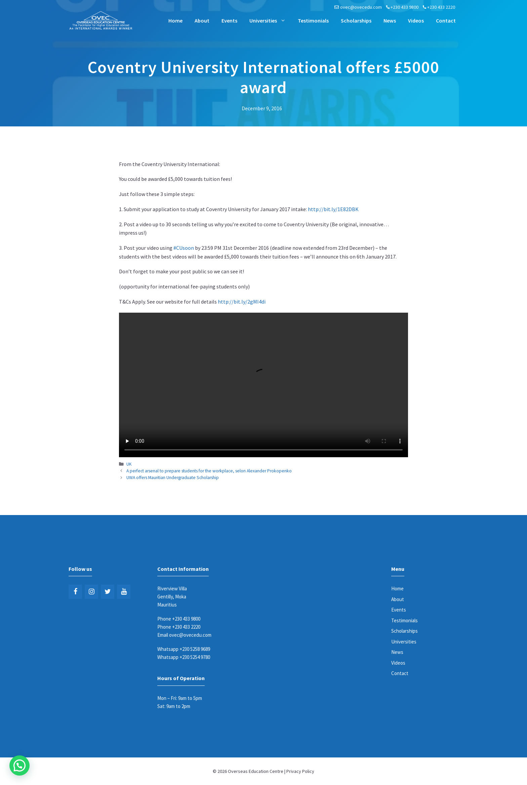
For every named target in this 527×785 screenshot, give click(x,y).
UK (129, 464)
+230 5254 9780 (194, 657)
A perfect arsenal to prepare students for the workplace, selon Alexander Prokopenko (209, 471)
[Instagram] (91, 592)
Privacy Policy (300, 771)
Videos (416, 20)
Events (229, 20)
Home (175, 20)
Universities (270, 20)
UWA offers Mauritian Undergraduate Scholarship (172, 477)
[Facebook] (75, 592)
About (202, 20)
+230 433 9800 (404, 7)
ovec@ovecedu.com (361, 7)
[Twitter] (107, 592)
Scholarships (356, 20)
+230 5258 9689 (194, 649)
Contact (446, 20)
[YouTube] (123, 592)
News (389, 20)
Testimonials (313, 20)
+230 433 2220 (441, 7)
